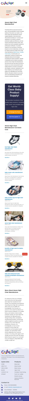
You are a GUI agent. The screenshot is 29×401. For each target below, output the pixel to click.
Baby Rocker (16, 52)
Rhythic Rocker (18, 376)
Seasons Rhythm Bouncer (18, 378)
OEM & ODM (4, 368)
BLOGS (3, 370)
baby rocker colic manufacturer (14, 172)
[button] (26, 3)
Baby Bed (16, 364)
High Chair (17, 370)
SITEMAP (3, 374)
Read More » (7, 157)
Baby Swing (17, 368)
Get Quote (25, 254)
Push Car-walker (18, 374)
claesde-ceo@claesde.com (15, 387)
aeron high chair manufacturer (13, 223)
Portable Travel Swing (20, 372)
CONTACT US (4, 372)
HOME (2, 364)
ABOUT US (3, 366)
